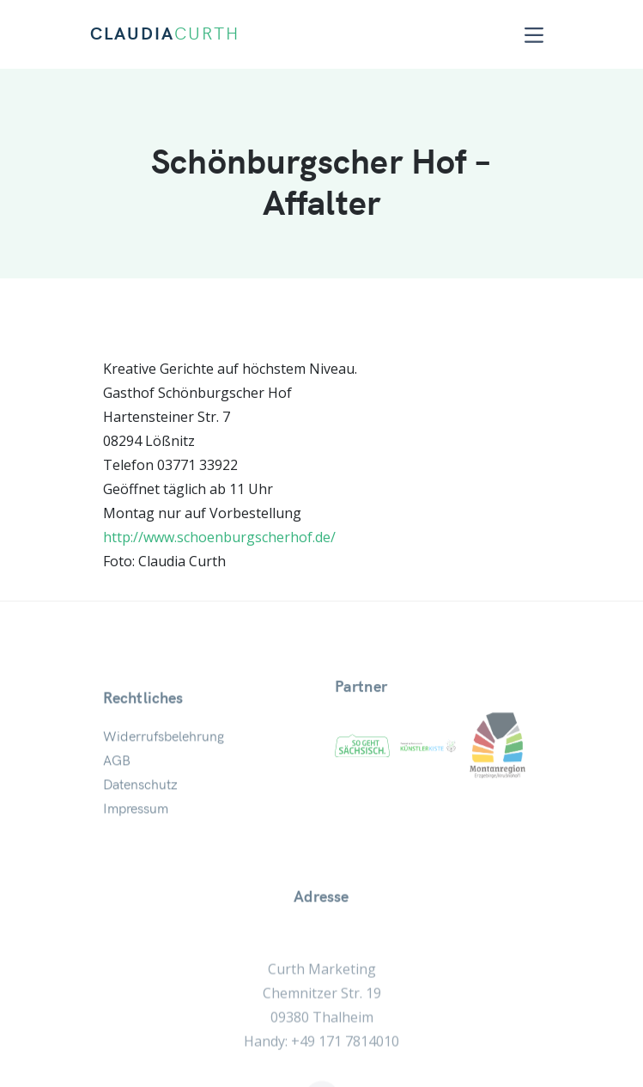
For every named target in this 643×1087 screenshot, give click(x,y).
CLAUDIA (165, 34)
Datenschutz (140, 805)
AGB (116, 781)
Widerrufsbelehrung (163, 757)
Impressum (135, 829)
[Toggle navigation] (534, 34)
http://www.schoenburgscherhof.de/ (219, 537)
